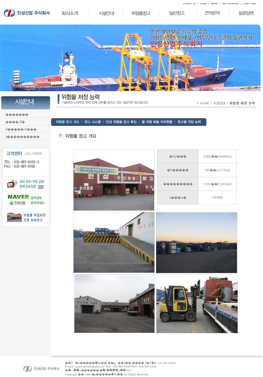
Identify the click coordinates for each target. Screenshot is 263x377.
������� (16, 115)
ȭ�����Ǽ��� (20, 129)
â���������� (22, 137)
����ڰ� (14, 122)
